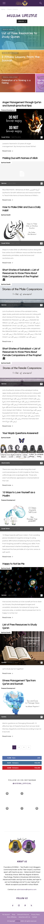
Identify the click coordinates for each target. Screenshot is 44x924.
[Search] (40, 3)
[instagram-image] (7, 793)
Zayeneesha (5, 463)
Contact (34, 917)
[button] (4, 3)
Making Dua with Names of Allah (20, 158)
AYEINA (17, 921)
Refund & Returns (23, 914)
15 (41, 528)
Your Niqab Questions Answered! (20, 433)
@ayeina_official (22, 783)
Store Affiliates (11, 917)
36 (41, 463)
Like (38, 758)
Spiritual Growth (8, 29)
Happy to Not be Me (13, 564)
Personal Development (10, 53)
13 (41, 305)
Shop (13, 914)
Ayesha (3, 662)
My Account (6, 914)
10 (41, 243)
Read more (7, 151)
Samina (3, 183)
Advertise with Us (24, 917)
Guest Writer (5, 137)
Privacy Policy (35, 914)
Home (3, 9)
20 (41, 383)
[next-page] (29, 747)
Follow (37, 763)
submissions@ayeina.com (26, 889)
